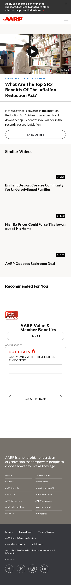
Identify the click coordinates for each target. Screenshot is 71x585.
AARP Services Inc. (13, 501)
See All (35, 336)
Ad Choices (37, 544)
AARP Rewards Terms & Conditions (21, 538)
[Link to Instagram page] (32, 569)
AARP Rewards (12, 488)
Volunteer (9, 481)
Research (9, 513)
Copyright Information (15, 544)
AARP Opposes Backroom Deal (30, 263)
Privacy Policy (25, 532)
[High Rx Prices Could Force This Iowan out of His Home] (35, 214)
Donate (8, 475)
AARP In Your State (44, 494)
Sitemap (9, 532)
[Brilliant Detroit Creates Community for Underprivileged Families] (35, 175)
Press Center (42, 481)
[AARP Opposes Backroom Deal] (35, 254)
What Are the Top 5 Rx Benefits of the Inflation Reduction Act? (30, 89)
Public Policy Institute (15, 507)
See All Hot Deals (35, 398)
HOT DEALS (19, 352)
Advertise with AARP (45, 488)
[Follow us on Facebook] (9, 569)
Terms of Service (46, 532)
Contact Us (10, 494)
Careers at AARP (43, 475)
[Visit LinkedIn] (44, 569)
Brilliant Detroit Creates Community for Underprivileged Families (34, 187)
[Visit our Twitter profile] (21, 569)
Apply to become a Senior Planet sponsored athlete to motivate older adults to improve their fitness (27, 7)
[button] (66, 19)
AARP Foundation (44, 501)
